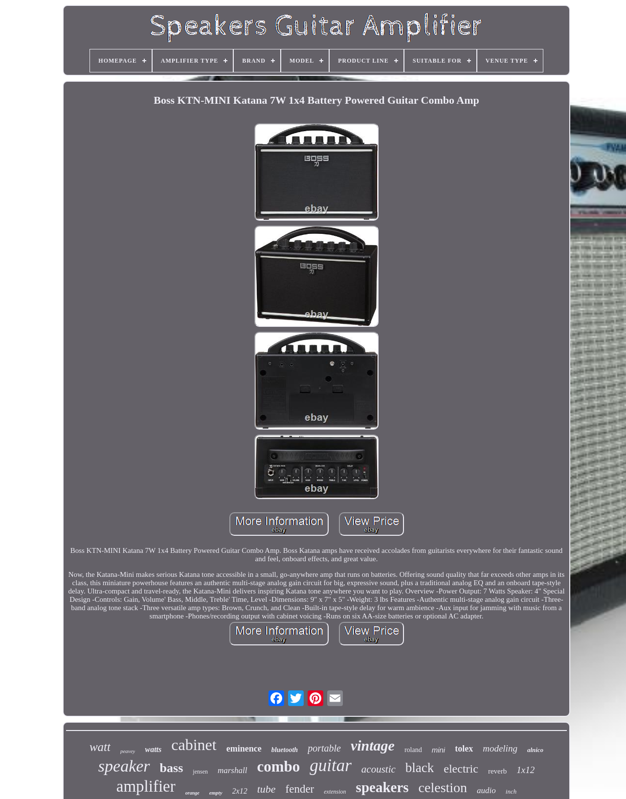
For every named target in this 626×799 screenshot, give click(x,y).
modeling (500, 748)
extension (335, 791)
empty (216, 793)
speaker (124, 766)
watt (100, 746)
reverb (497, 771)
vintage (373, 745)
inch (511, 791)
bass (171, 768)
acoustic (378, 769)
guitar (331, 765)
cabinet (193, 744)
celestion (443, 787)
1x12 (525, 770)
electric (461, 768)
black (419, 767)
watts (153, 749)
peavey (127, 751)
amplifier (146, 786)
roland (413, 749)
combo (278, 766)
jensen (200, 771)
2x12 (239, 791)
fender (300, 789)
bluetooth (284, 749)
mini (439, 750)
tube (266, 789)
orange (192, 793)
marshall (232, 770)
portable (324, 748)
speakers (382, 787)
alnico (535, 749)
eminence (244, 748)
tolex (464, 748)
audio (486, 790)
